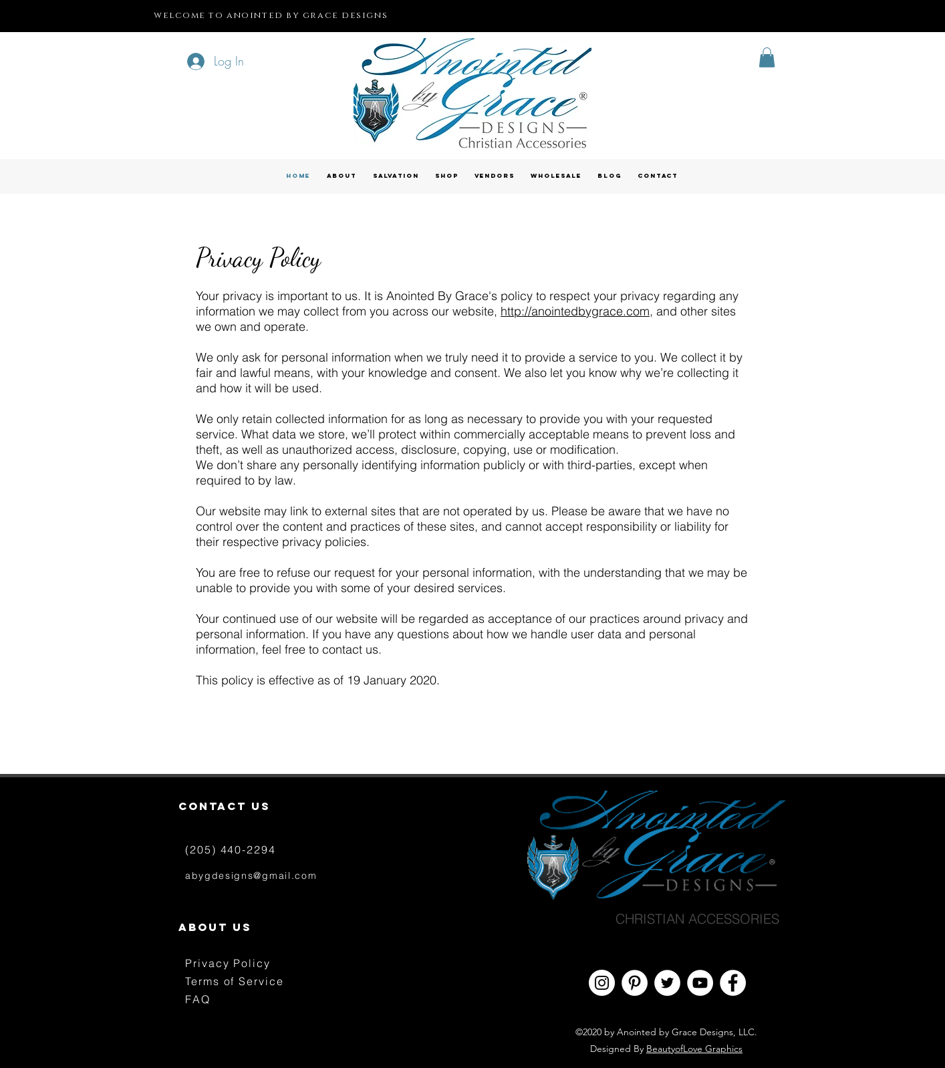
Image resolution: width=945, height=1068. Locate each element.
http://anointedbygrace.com (575, 311)
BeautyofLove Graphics (694, 1049)
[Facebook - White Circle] (733, 983)
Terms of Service (234, 981)
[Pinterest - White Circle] (635, 983)
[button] (767, 57)
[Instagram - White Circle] (602, 983)
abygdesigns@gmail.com (251, 876)
